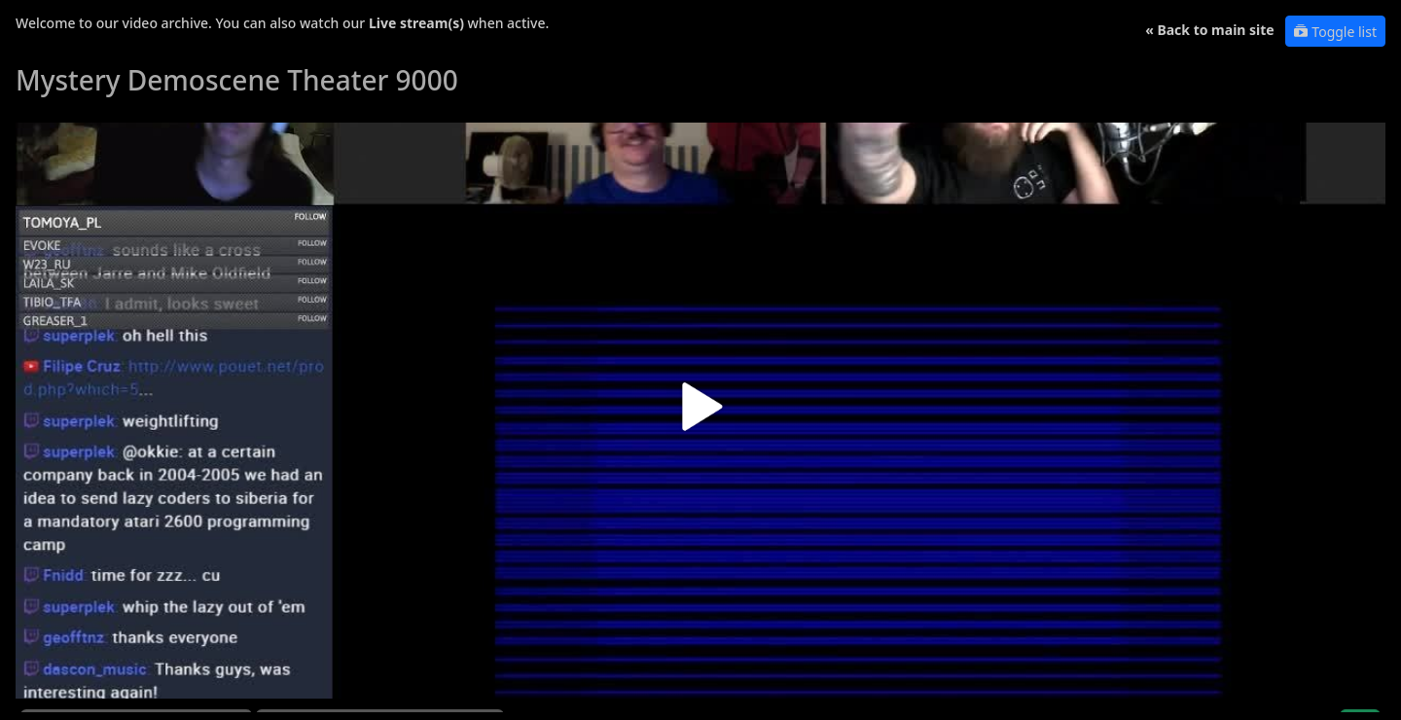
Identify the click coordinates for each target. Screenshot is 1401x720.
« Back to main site (1210, 29)
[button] (700, 414)
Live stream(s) (416, 23)
